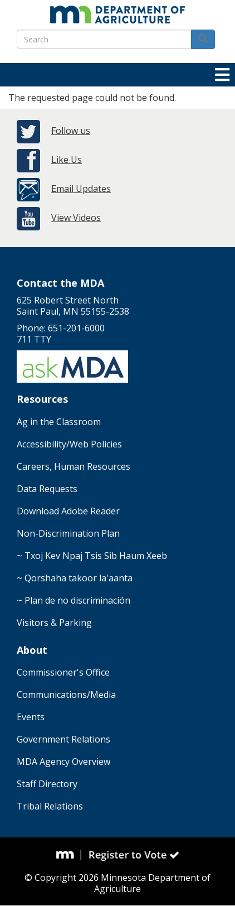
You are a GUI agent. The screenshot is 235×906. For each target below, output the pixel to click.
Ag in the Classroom (59, 422)
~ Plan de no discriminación (73, 600)
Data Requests (47, 489)
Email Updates (81, 188)
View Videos (76, 217)
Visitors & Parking (54, 622)
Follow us (70, 130)
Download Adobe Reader (68, 511)
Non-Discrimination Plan (68, 533)
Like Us (66, 159)
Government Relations (63, 739)
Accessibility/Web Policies (69, 444)
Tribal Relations (50, 806)
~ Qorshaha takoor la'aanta (75, 578)
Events (31, 717)
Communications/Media (66, 694)
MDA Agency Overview (63, 761)
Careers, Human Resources (73, 466)
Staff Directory (47, 784)
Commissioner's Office (63, 672)
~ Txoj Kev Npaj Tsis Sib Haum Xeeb (92, 556)
